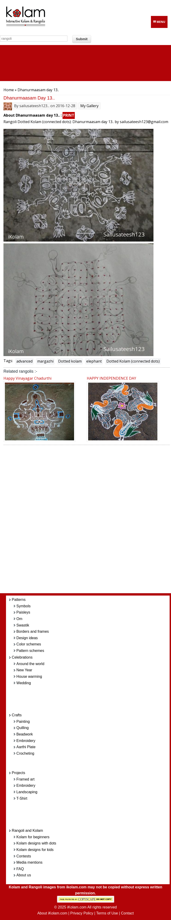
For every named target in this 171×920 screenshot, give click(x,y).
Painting (23, 721)
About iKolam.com (52, 913)
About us (23, 875)
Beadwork (24, 734)
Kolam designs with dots (36, 843)
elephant (94, 361)
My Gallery (89, 105)
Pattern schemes (30, 651)
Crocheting (25, 753)
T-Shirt (21, 798)
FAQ (20, 869)
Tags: (8, 360)
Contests (23, 856)
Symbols (23, 606)
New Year (24, 670)
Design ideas (27, 638)
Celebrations (22, 657)
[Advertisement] (92, 520)
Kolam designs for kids (35, 850)
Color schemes (28, 644)
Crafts (17, 715)
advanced (24, 361)
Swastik (22, 625)
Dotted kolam (70, 361)
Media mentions (29, 862)
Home (8, 89)
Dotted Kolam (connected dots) (133, 361)
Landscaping (26, 792)
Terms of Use (107, 913)
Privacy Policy (81, 913)
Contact (127, 913)
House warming (29, 676)
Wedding (23, 683)
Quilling (22, 728)
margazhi (45, 361)
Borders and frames (32, 631)
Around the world (30, 664)
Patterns (19, 600)
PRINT (68, 115)
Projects (18, 773)
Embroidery (25, 741)
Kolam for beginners (32, 837)
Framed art (25, 779)
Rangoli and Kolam (27, 830)
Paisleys (23, 612)
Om (19, 619)
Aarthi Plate (26, 747)
